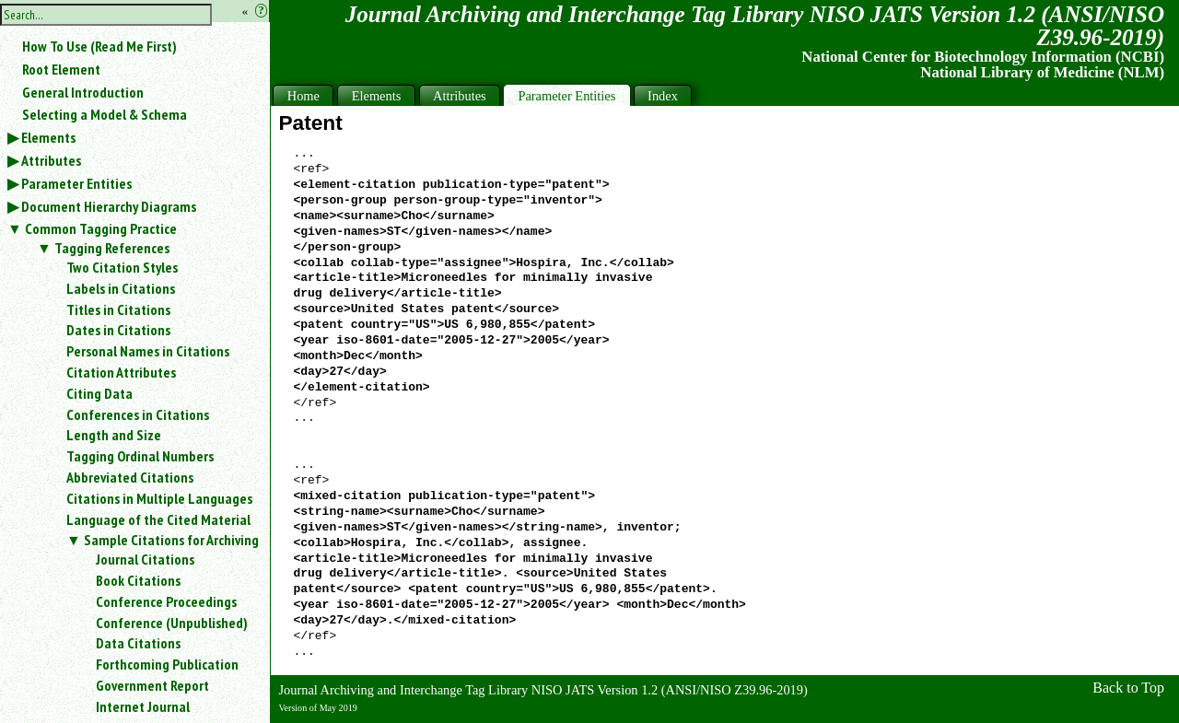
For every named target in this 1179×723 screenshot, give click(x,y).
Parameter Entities (76, 183)
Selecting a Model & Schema (104, 114)
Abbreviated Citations (129, 477)
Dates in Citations (118, 330)
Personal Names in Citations (147, 351)
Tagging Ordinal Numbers (140, 456)
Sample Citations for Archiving (171, 540)
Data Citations (138, 643)
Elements (48, 137)
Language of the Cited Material (158, 519)
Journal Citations (145, 559)
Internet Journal (143, 706)
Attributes (51, 160)
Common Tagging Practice (101, 228)
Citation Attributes (121, 372)
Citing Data (99, 393)
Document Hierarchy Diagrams (108, 206)
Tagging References (111, 248)
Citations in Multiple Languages (159, 498)
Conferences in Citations (137, 414)
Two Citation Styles (122, 267)
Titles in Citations (118, 309)
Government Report (152, 685)
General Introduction (83, 92)
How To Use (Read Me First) (99, 46)
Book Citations (138, 580)
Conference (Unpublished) (172, 622)
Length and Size (113, 435)
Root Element (61, 69)
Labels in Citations (120, 288)
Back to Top (1128, 687)
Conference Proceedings (166, 601)
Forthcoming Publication (167, 664)
